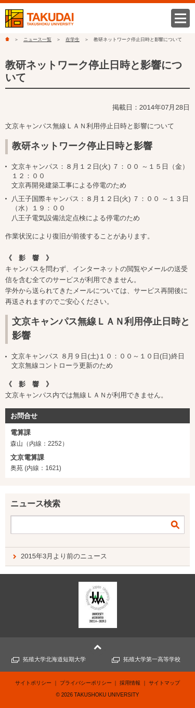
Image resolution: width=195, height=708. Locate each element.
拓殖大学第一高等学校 (151, 659)
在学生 (73, 39)
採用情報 (130, 683)
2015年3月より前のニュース (64, 556)
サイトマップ (164, 683)
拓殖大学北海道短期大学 (54, 659)
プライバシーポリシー (86, 683)
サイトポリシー (33, 683)
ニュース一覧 (37, 39)
